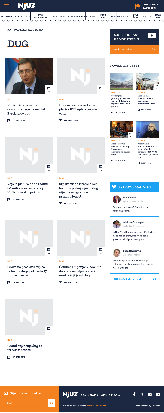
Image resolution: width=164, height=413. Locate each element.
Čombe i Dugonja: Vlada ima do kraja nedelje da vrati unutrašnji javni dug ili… (80, 271)
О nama (85, 395)
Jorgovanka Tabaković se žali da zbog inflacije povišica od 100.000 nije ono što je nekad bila (146, 145)
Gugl (54, 16)
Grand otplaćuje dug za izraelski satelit (25, 348)
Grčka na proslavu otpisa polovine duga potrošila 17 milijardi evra (27, 271)
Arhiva (147, 16)
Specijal (91, 16)
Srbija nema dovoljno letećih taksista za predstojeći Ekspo (147, 99)
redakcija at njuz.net (96, 406)
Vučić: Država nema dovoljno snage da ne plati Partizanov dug (27, 109)
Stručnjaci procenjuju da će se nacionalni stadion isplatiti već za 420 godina (121, 100)
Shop (17, 16)
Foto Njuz (103, 16)
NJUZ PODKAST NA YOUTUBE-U (126, 37)
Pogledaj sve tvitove (127, 269)
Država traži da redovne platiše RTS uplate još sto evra (78, 109)
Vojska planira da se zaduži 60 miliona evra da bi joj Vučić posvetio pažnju (28, 188)
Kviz (113, 16)
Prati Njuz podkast (123, 49)
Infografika (77, 16)
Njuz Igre (158, 16)
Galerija (64, 16)
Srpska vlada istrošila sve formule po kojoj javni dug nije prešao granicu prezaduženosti (78, 190)
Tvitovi (25, 16)
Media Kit (95, 395)
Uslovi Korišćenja (110, 395)
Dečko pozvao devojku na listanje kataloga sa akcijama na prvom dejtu (121, 144)
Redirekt (156, 406)
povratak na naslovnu (26, 30)
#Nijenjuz (123, 16)
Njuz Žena (136, 16)
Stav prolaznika (41, 16)
